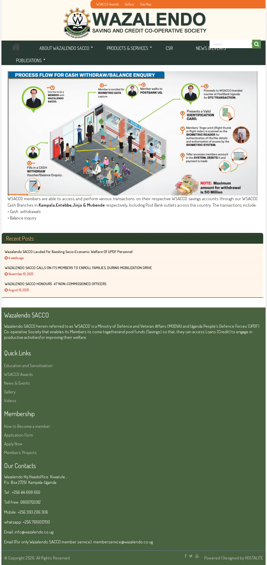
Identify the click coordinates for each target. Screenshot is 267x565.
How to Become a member (27, 426)
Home (16, 48)
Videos (10, 400)
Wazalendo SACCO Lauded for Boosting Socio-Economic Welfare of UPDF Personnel (68, 251)
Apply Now (13, 444)
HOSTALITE (254, 558)
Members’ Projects (20, 452)
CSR (169, 48)
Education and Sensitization (28, 365)
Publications (29, 60)
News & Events (17, 383)
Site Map (145, 4)
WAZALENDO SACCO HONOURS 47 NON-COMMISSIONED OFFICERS (55, 283)
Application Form (18, 435)
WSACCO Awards (107, 4)
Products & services (127, 48)
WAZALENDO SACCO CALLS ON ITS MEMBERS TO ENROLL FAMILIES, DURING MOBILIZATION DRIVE (78, 267)
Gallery (129, 4)
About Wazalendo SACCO (64, 48)
